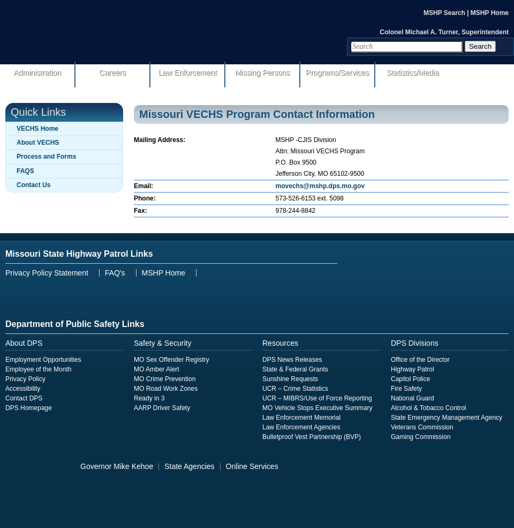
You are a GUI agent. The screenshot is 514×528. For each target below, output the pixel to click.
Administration (37, 72)
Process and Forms (46, 156)
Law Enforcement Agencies (301, 427)
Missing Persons (262, 72)
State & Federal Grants (295, 369)
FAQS (25, 171)
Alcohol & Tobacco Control (428, 408)
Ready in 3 (149, 398)
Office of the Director (420, 359)
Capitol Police (410, 379)
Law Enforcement (187, 72)
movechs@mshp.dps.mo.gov (320, 186)
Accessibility (22, 388)
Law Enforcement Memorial (301, 417)
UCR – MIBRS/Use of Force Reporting (317, 398)
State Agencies (189, 466)
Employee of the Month (38, 369)
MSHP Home (490, 13)
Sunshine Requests (290, 379)
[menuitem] (257, 77)
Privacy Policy (25, 379)
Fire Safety (406, 388)
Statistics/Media (412, 72)
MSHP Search (445, 13)
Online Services (252, 466)
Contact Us (33, 185)
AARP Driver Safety (162, 408)
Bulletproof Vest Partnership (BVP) (311, 437)
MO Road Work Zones (166, 388)
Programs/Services (337, 72)
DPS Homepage (28, 408)
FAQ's (115, 273)
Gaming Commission (420, 437)
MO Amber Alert (156, 369)
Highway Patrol (412, 369)
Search (480, 46)
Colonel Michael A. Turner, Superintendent (444, 32)
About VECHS (38, 142)
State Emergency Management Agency (446, 417)
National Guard (412, 398)
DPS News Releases (292, 359)
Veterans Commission (422, 427)
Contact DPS (23, 398)
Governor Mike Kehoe (116, 466)
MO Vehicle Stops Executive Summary (317, 408)
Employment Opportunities (43, 359)
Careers (112, 72)
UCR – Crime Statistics (295, 388)
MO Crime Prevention (164, 379)
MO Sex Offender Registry (171, 359)
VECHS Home (37, 128)
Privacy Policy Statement (46, 273)
